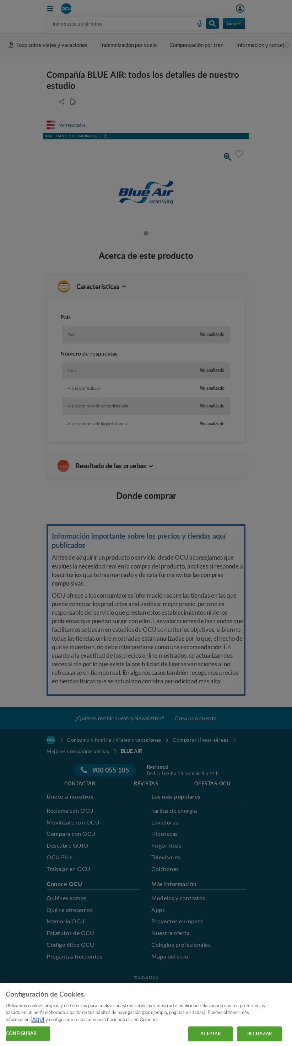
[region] (146, 1014)
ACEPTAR (210, 1033)
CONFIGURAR (21, 1033)
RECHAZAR (259, 1033)
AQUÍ (38, 1019)
